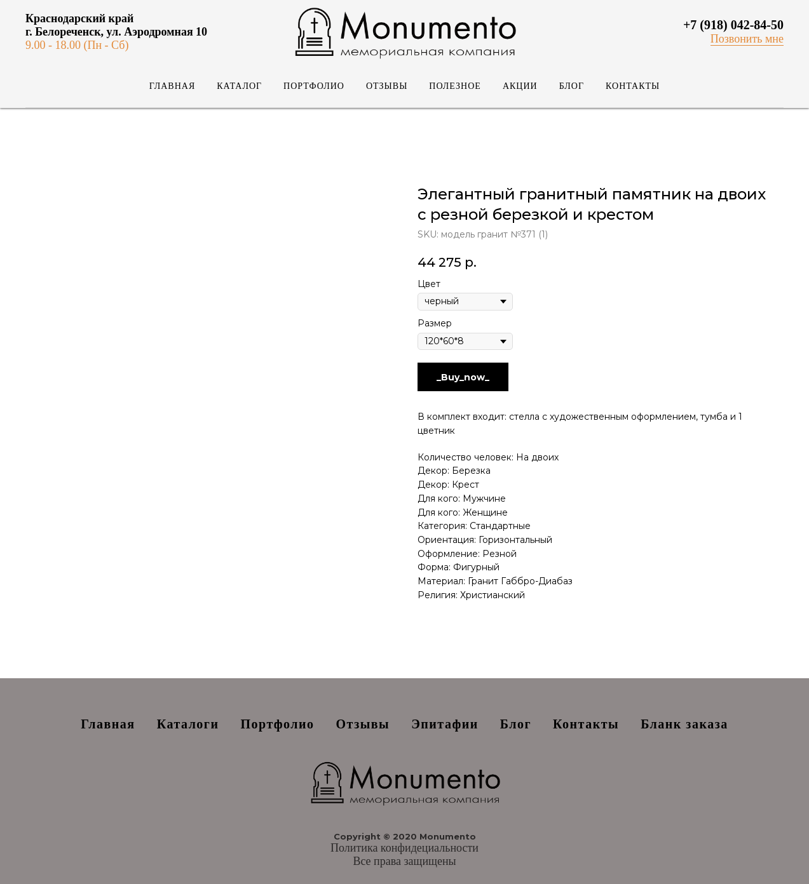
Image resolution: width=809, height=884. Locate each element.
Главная (172, 86)
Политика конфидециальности (404, 847)
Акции (520, 86)
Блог (571, 86)
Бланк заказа (684, 724)
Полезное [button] (455, 86)
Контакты (633, 86)
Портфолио (313, 86)
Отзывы (386, 86)
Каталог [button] (239, 86)
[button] (747, 39)
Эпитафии (445, 724)
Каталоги (188, 724)
